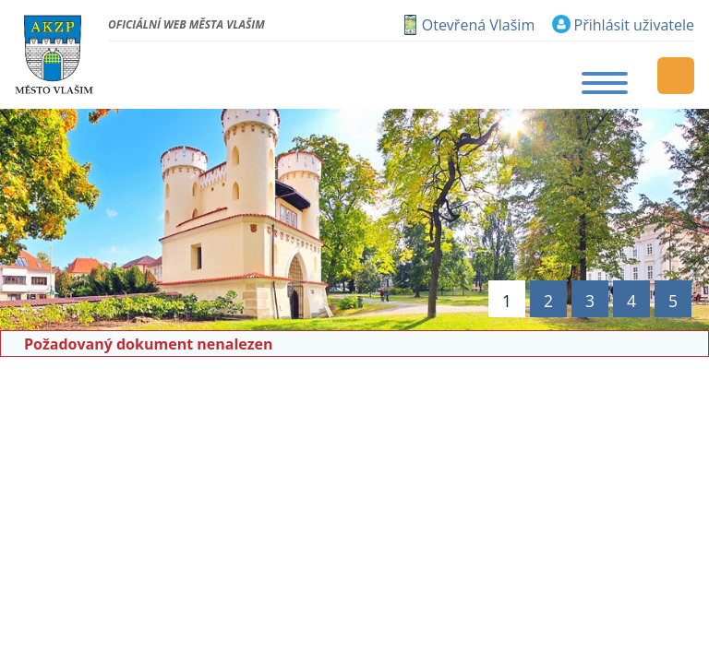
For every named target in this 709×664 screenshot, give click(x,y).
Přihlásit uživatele (634, 25)
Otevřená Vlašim (478, 25)
